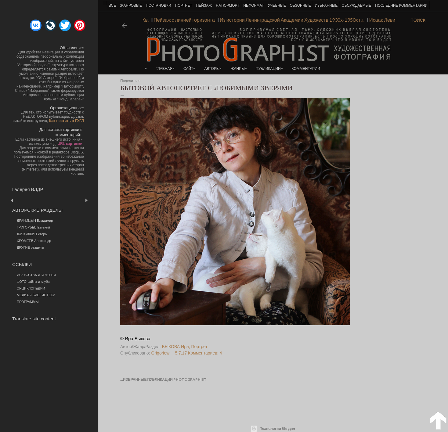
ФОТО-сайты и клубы (33, 281)
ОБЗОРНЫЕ (300, 5)
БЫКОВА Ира (175, 346)
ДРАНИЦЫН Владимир (35, 220)
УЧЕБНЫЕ (277, 5)
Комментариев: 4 (205, 353)
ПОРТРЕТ (183, 5)
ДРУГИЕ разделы (30, 247)
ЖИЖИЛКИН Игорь (32, 234)
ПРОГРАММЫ (28, 302)
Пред (20, 200)
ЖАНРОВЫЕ (131, 5)
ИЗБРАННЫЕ (326, 5)
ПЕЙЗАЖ (204, 5)
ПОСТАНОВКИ (158, 5)
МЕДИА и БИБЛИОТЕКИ (36, 295)
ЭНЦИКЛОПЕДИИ (31, 288)
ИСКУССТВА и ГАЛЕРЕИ (36, 275)
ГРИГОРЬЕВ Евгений (33, 227)
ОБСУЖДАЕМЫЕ (356, 5)
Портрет (199, 346)
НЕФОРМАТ (253, 5)
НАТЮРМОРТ (227, 5)
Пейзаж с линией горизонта (181, 20)
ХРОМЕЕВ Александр (34, 241)
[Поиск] (417, 20)
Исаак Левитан (384, 20)
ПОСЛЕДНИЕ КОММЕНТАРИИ (401, 5)
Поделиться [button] (130, 81)
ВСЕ (112, 5)
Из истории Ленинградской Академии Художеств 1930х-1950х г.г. (290, 20)
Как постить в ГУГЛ (66, 121)
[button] (36, 25)
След (86, 200)
